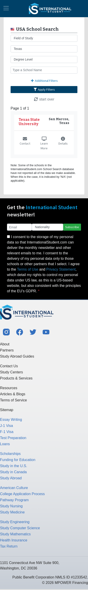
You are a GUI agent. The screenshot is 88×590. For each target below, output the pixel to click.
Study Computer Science (20, 528)
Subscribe (72, 227)
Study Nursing (11, 506)
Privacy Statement (61, 269)
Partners (7, 350)
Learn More (44, 143)
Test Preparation (13, 438)
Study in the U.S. (13, 466)
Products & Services (16, 378)
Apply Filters (44, 89)
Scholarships (10, 454)
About (4, 344)
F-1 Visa (6, 432)
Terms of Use (27, 269)
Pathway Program (14, 500)
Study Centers (11, 372)
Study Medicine (12, 512)
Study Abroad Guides (17, 356)
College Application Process (22, 494)
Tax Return (8, 546)
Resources (8, 388)
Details (63, 141)
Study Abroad (11, 478)
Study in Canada (13, 472)
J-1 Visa (6, 426)
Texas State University (29, 121)
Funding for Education (17, 460)
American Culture (14, 488)
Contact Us (9, 366)
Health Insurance (13, 540)
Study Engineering (15, 522)
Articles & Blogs (12, 394)
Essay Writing (11, 419)
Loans (5, 444)
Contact (25, 141)
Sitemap (6, 410)
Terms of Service (13, 400)
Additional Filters (44, 81)
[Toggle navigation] (6, 8)
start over (44, 99)
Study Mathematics (15, 534)
